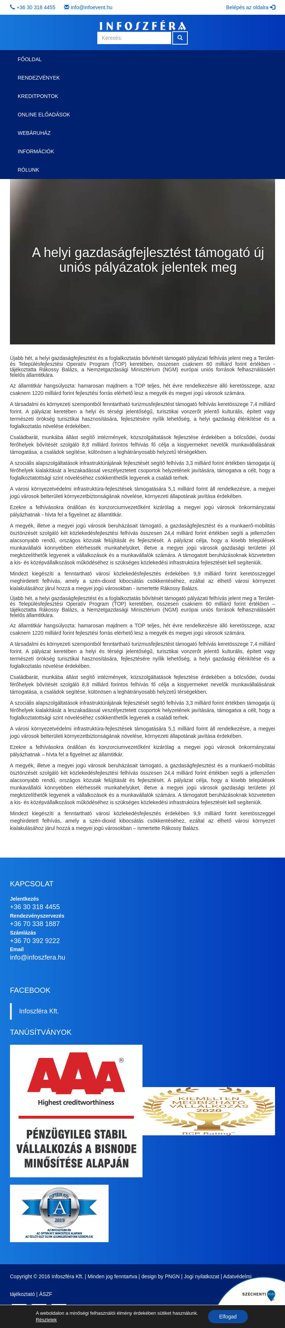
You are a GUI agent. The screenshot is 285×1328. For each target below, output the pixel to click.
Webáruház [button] (34, 133)
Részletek (46, 1319)
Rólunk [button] (28, 170)
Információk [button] (36, 151)
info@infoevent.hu (91, 7)
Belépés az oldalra (250, 7)
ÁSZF (45, 1294)
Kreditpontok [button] (38, 96)
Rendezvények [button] (39, 78)
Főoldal (30, 59)
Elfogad (227, 1317)
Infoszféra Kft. (39, 1011)
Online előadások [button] (44, 115)
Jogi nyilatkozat (201, 1276)
